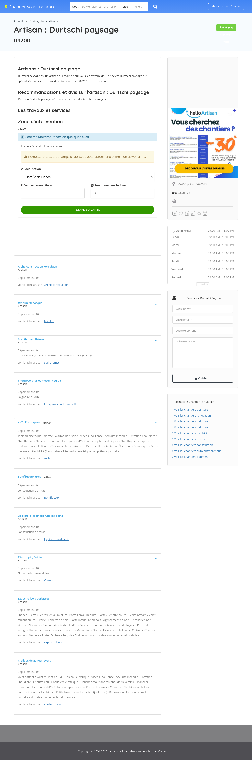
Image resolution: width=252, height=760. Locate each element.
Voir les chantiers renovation (191, 415)
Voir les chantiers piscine (189, 439)
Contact (163, 751)
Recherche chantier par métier (194, 402)
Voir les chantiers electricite (190, 433)
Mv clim (49, 321)
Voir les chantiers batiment (190, 457)
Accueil (18, 21)
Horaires (204, 284)
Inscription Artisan (226, 6)
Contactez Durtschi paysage (204, 298)
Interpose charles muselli (60, 404)
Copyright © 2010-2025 (92, 751)
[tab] (87, 268)
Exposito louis (53, 642)
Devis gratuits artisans (44, 21)
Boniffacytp (51, 497)
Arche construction (56, 285)
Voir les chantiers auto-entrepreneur (196, 451)
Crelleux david (53, 704)
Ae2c (47, 458)
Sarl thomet (51, 362)
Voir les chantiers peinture (190, 409)
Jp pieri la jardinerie (56, 539)
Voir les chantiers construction (192, 445)
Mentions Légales (141, 751)
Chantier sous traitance (30, 7)
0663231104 (181, 193)
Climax (48, 580)
